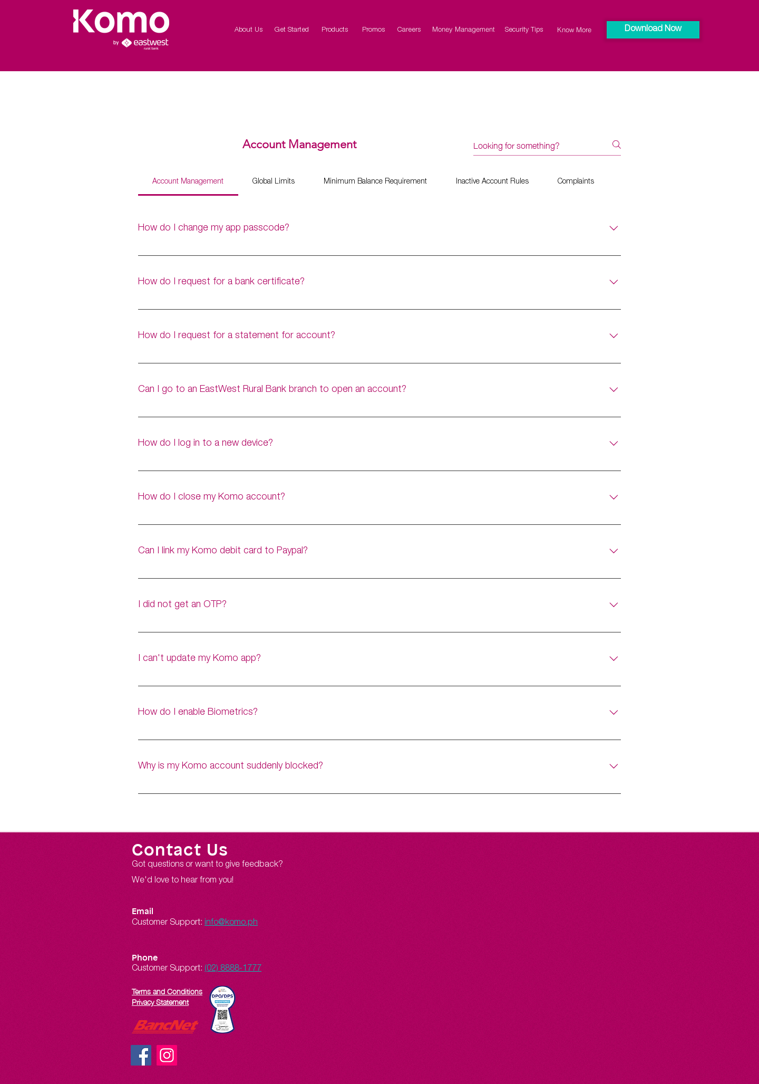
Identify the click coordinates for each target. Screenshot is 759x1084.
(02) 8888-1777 (233, 969)
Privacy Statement (160, 1001)
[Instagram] (167, 1055)
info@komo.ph (231, 923)
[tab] (188, 182)
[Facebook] (141, 1055)
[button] (653, 30)
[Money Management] (463, 28)
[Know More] (574, 29)
